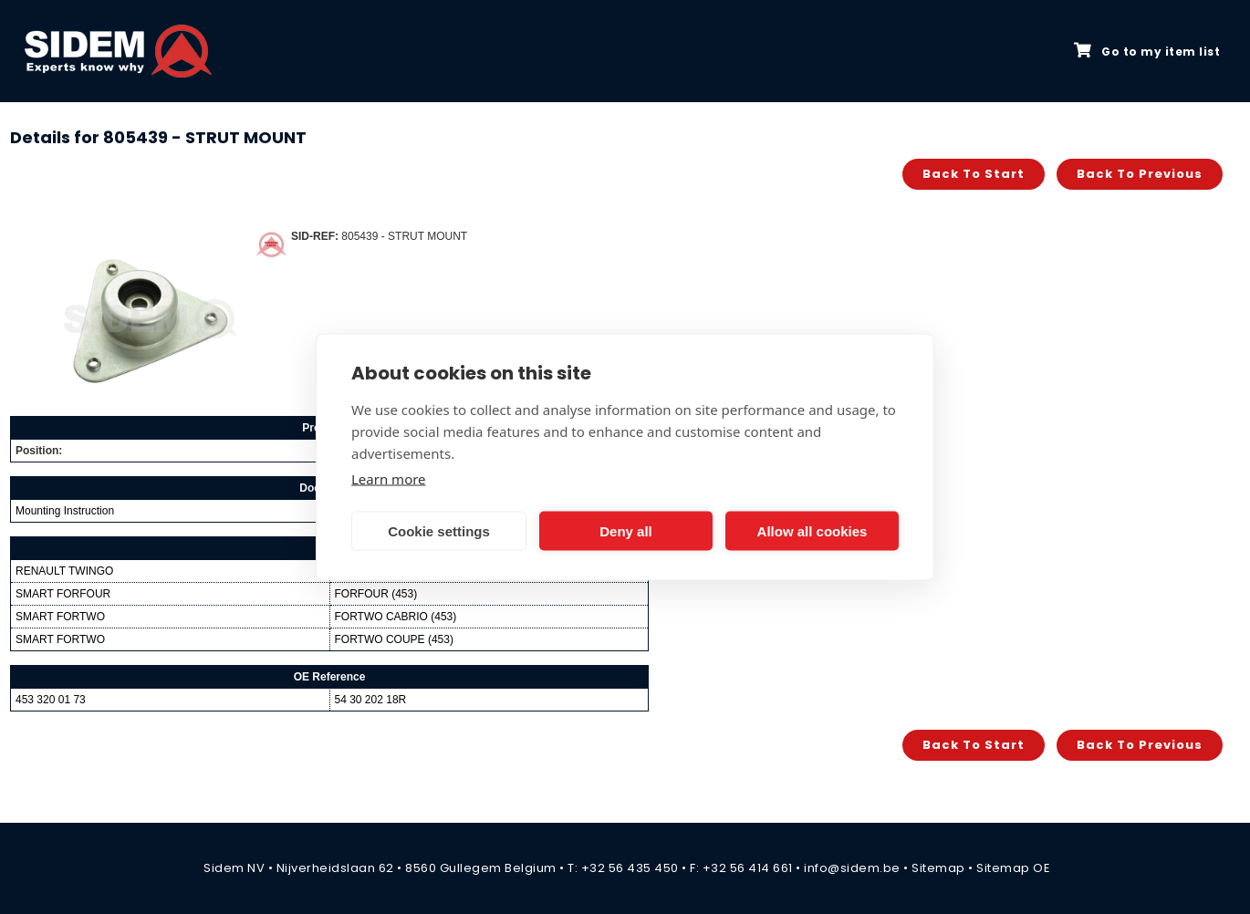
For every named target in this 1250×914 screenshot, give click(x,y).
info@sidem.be (852, 868)
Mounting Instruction (65, 510)
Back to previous (1140, 173)
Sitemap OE (1013, 868)
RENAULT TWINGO (64, 571)
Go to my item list (1147, 51)
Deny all (625, 530)
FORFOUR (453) (376, 593)
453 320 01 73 (51, 699)
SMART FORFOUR (63, 593)
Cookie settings (439, 530)
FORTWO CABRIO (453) (396, 616)
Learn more (388, 479)
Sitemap (938, 868)
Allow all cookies (812, 530)
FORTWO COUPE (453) (394, 639)
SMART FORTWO (60, 616)
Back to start (973, 173)
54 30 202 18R (371, 699)
